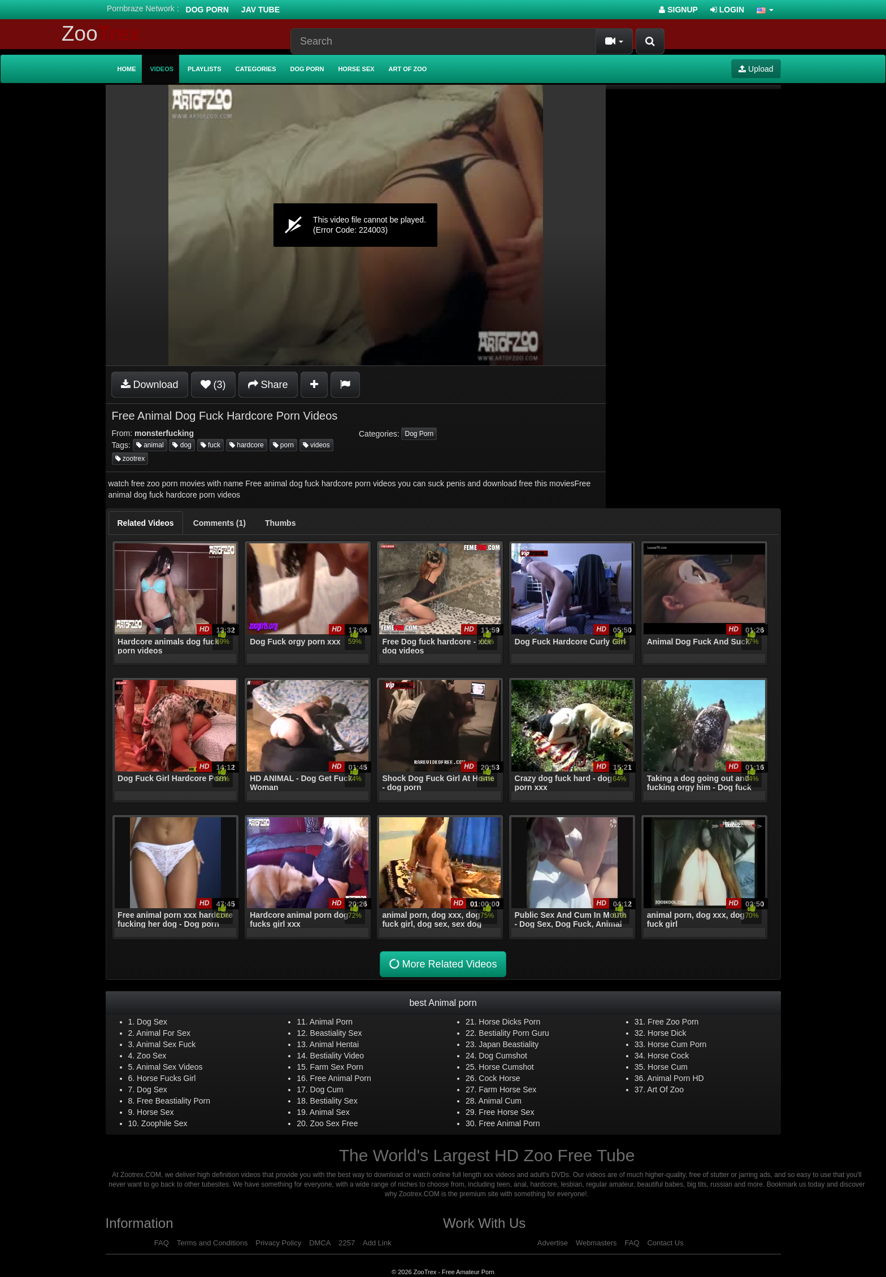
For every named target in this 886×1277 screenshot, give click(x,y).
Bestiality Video (337, 1055)
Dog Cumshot (503, 1055)
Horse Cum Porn (677, 1044)
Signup (678, 9)
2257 (346, 1243)
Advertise (552, 1243)
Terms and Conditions (212, 1243)
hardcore (246, 445)
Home (127, 69)
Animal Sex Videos (169, 1066)
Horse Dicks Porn (509, 1021)
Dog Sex (152, 1021)
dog (181, 445)
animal (150, 445)
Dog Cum (327, 1089)
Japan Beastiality (508, 1044)
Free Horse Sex (506, 1112)
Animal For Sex (163, 1033)
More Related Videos (442, 964)
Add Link (377, 1243)
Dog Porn (207, 9)
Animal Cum (500, 1100)
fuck (210, 445)
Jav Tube (260, 9)
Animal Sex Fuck (166, 1044)
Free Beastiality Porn (173, 1100)
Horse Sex (356, 69)
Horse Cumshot (506, 1066)
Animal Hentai (334, 1044)
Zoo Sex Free (334, 1123)
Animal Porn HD (675, 1078)
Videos (162, 69)
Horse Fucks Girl (166, 1078)
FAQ (161, 1243)
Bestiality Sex (334, 1100)
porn (283, 445)
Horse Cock (668, 1055)
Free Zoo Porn (673, 1021)
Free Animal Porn (340, 1078)
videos (316, 445)
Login (727, 9)
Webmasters (596, 1243)
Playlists (205, 69)
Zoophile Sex (164, 1123)
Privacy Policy (278, 1243)
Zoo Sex (151, 1055)
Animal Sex (330, 1112)
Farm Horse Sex (507, 1089)
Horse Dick (667, 1033)
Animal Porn (331, 1021)
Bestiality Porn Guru (514, 1033)
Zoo (101, 33)
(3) (213, 384)
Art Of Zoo (665, 1089)
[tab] (145, 523)
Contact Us (665, 1243)
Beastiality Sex (336, 1033)
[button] (765, 9)
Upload (756, 68)
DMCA (320, 1243)
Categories (256, 69)
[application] (356, 225)
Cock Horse (499, 1078)
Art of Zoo (408, 69)
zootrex (130, 459)
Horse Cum (668, 1066)
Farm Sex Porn (336, 1066)
